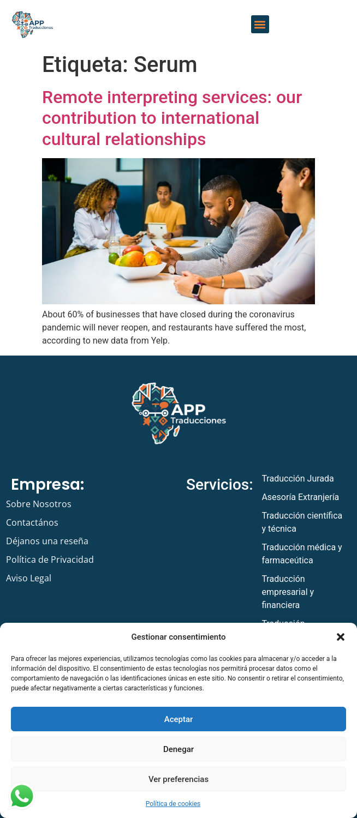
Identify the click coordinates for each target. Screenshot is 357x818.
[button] (340, 636)
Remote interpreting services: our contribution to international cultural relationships (172, 118)
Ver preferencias (178, 779)
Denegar (178, 749)
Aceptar (178, 719)
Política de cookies (173, 804)
